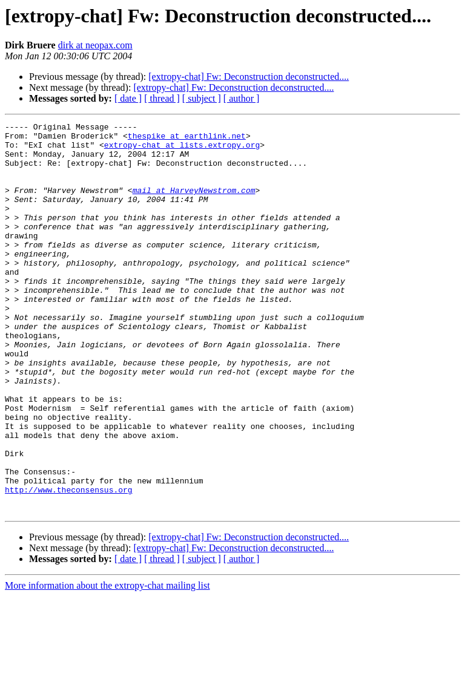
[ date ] (128, 98)
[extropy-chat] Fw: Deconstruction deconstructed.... (248, 76)
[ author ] (241, 98)
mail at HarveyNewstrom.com (194, 204)
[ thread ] (162, 98)
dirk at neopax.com (95, 45)
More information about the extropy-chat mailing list (107, 663)
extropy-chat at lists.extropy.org (182, 150)
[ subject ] (201, 98)
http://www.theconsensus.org (69, 563)
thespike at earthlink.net (187, 139)
